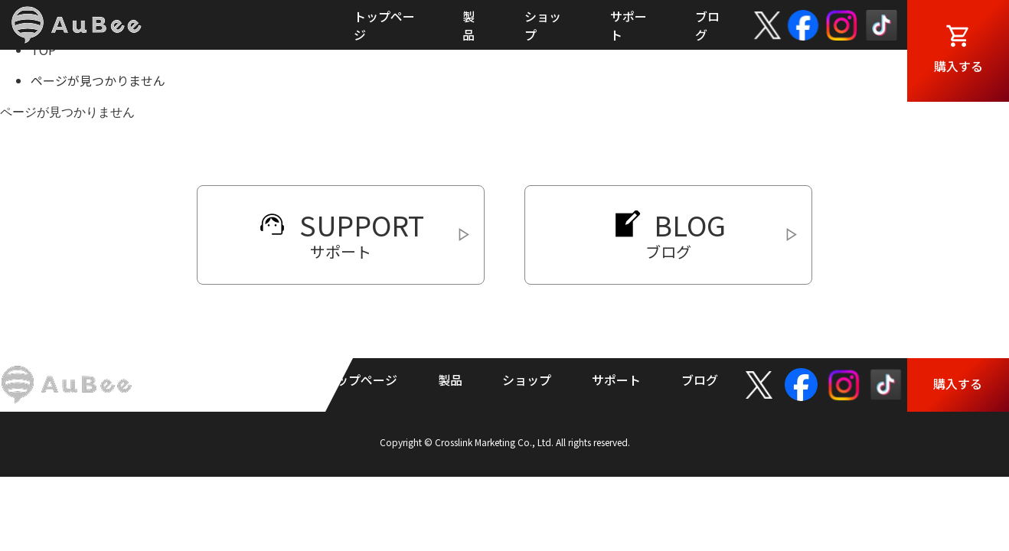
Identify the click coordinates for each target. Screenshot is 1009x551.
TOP (43, 50)
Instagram (842, 25)
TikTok (882, 25)
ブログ (699, 379)
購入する (958, 66)
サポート (616, 379)
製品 (450, 379)
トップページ (360, 379)
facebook (803, 25)
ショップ (526, 379)
